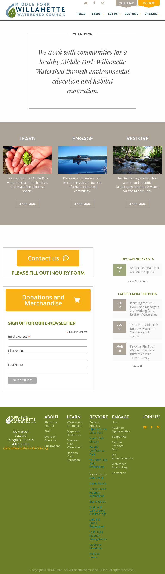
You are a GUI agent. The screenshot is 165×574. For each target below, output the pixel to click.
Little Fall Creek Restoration (97, 523)
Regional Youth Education (73, 456)
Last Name (15, 364)
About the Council (50, 424)
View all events (137, 281)
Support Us (119, 436)
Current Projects (94, 424)
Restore (131, 14)
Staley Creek (97, 501)
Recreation (119, 473)
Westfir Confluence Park (96, 450)
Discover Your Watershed (74, 444)
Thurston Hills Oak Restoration (98, 463)
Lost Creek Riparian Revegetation (98, 535)
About (97, 14)
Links (115, 422)
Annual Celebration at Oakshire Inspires (145, 269)
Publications (52, 446)
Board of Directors (50, 438)
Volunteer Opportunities (121, 429)
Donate (149, 3)
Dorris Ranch (97, 483)
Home (81, 14)
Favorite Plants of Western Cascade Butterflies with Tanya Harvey (142, 352)
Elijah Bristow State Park (98, 430)
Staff (47, 431)
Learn (113, 14)
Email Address (19, 337)
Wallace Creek (94, 555)
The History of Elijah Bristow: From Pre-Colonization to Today (144, 330)
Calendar (126, 3)
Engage (150, 14)
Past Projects (97, 474)
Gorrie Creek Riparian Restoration (97, 492)
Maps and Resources (74, 433)
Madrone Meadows (95, 546)
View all (137, 366)
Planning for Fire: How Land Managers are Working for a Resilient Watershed (144, 308)
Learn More (27, 204)
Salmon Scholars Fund (117, 445)
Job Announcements (121, 456)
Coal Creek (96, 478)
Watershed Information (74, 424)
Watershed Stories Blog (119, 465)
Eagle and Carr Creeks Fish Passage (98, 510)
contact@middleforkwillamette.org (25, 448)
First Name (15, 350)
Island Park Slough (96, 439)
